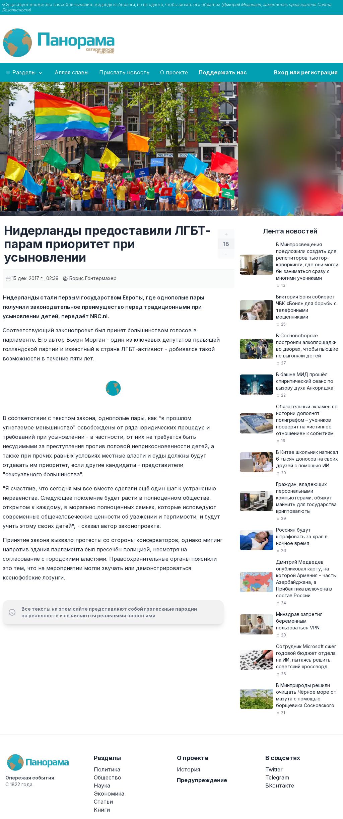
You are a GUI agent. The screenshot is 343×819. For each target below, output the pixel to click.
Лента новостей (290, 231)
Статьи (103, 801)
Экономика (109, 793)
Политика (107, 769)
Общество (107, 777)
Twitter (274, 769)
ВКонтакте (279, 785)
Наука (102, 785)
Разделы (24, 72)
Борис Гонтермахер (90, 278)
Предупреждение (202, 780)
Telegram (277, 777)
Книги (102, 809)
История (188, 769)
